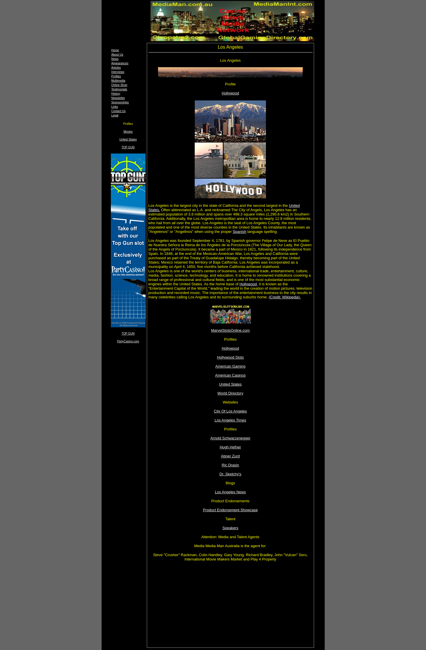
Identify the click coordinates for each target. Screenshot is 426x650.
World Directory (230, 393)
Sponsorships (120, 102)
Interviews (117, 72)
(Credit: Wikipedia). (285, 297)
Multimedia (118, 80)
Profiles (116, 76)
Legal (114, 115)
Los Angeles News (230, 492)
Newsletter (118, 98)
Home (115, 50)
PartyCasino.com (128, 341)
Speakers (230, 528)
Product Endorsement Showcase (230, 510)
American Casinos (230, 375)
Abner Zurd (230, 456)
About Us (117, 54)
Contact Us (118, 111)
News (115, 59)
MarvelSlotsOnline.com (230, 330)
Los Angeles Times (230, 420)
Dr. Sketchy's (230, 474)
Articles (116, 67)
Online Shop (119, 85)
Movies (128, 131)
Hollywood (230, 93)
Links (114, 106)
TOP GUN (128, 147)
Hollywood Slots (230, 357)
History (115, 93)
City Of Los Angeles (230, 411)
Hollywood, (249, 284)
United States (128, 139)
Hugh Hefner (230, 447)
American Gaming (230, 366)
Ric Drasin (230, 465)
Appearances (119, 63)
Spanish (239, 231)
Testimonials (119, 89)
